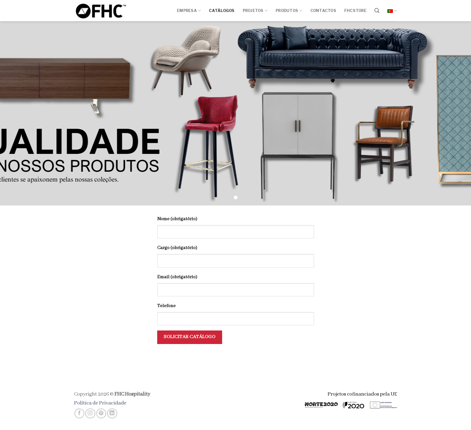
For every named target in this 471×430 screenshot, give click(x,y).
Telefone (166, 306)
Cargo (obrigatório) (177, 248)
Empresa (189, 11)
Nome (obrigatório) (177, 219)
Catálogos (221, 10)
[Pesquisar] (376, 11)
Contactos (323, 10)
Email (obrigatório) (177, 277)
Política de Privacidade (100, 403)
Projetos (255, 11)
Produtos (289, 11)
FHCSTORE (355, 10)
